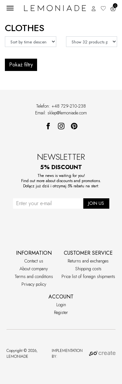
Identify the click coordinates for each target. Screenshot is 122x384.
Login (61, 304)
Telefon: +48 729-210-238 (61, 106)
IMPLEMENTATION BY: (83, 353)
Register (61, 312)
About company (34, 268)
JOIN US (96, 203)
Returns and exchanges (88, 261)
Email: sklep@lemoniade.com (61, 113)
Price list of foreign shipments (88, 276)
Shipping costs (88, 268)
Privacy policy (33, 284)
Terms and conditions (34, 276)
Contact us (33, 261)
